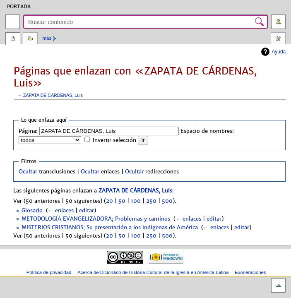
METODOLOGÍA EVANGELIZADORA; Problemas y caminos (96, 219)
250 (151, 201)
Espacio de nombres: (207, 131)
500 (167, 201)
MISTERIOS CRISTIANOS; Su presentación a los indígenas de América (110, 227)
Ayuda (279, 52)
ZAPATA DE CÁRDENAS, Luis (53, 95)
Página (13, 39)
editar (86, 210)
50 (121, 201)
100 (136, 201)
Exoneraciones (250, 272)
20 (109, 201)
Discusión (30, 39)
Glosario (32, 210)
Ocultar (28, 171)
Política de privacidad (49, 272)
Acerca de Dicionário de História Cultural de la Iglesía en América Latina (152, 272)
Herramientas (278, 39)
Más (47, 38)
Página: (28, 131)
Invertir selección (114, 140)
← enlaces (61, 210)
